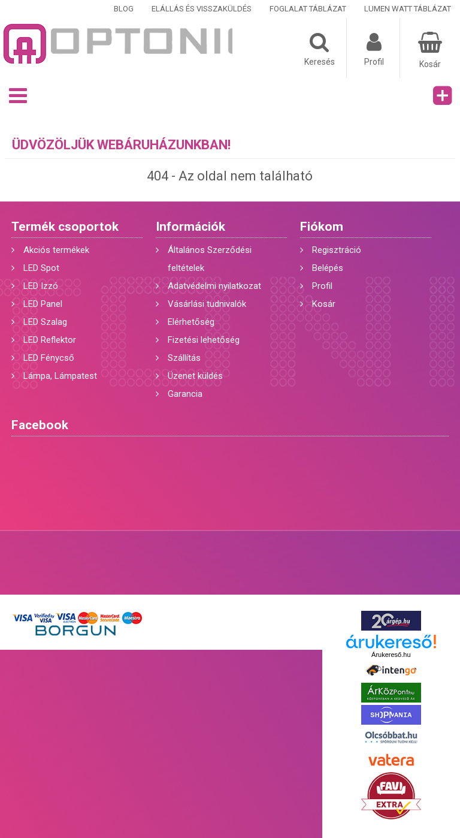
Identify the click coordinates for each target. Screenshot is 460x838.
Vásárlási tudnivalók (207, 304)
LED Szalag (45, 321)
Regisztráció (336, 250)
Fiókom (321, 226)
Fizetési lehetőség (204, 339)
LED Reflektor (49, 339)
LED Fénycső (48, 357)
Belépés (327, 268)
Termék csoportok (65, 226)
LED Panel (42, 304)
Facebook (39, 425)
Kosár (323, 304)
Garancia (185, 393)
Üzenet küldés (195, 375)
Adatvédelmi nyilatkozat (214, 286)
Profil (322, 286)
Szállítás (184, 357)
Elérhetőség (191, 321)
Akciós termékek (56, 250)
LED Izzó (40, 286)
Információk (190, 226)
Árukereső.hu (390, 654)
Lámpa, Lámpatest (60, 375)
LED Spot (41, 268)
